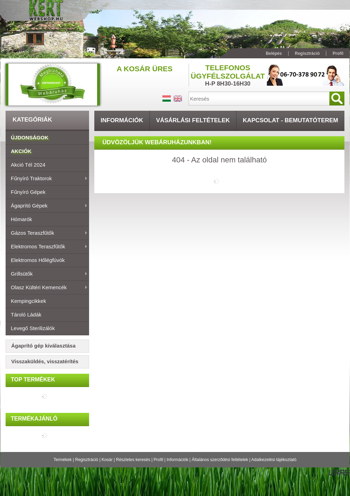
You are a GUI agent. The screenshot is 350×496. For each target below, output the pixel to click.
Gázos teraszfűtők (47, 233)
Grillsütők (47, 274)
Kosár (107, 459)
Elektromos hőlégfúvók (38, 260)
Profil (158, 459)
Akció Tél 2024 (28, 165)
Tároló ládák (26, 315)
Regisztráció (86, 459)
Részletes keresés (133, 459)
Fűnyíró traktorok (47, 178)
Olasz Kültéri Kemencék (47, 287)
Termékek (62, 459)
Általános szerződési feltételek (220, 459)
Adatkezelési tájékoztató (273, 459)
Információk (177, 459)
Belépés (274, 53)
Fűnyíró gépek (28, 192)
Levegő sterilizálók (33, 328)
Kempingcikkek (28, 301)
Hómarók (21, 219)
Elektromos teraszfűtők (47, 246)
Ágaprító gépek (47, 206)
